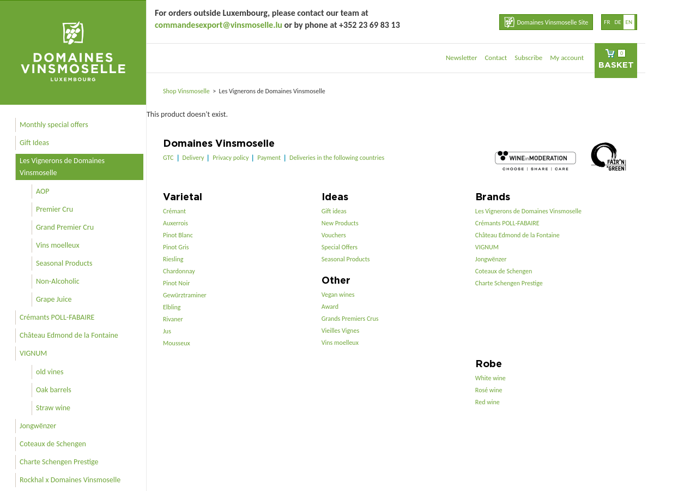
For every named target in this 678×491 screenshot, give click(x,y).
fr (607, 22)
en (629, 22)
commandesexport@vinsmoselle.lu (218, 25)
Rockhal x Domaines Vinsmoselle (70, 479)
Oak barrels (53, 389)
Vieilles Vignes (340, 330)
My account (567, 57)
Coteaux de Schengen (53, 443)
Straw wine (53, 407)
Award (330, 306)
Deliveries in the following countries (336, 157)
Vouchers (334, 235)
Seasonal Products (64, 263)
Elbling (171, 307)
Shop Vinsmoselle (187, 91)
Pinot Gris (176, 247)
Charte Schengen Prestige (59, 461)
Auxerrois (175, 223)
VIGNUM (33, 353)
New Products (340, 223)
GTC (168, 157)
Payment (269, 157)
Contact (496, 57)
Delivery (193, 157)
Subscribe (528, 57)
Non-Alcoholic (58, 281)
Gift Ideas (34, 142)
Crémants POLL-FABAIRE (57, 317)
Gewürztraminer (185, 295)
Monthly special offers (54, 124)
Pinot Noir (176, 283)
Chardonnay (179, 271)
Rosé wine (489, 390)
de (617, 22)
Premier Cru (54, 209)
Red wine (487, 402)
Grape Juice (54, 299)
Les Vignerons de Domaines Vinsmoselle (62, 166)
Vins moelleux (58, 245)
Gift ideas (334, 211)
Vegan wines (338, 294)
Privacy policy (231, 157)
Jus (167, 331)
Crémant (174, 211)
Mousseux (176, 343)
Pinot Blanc (178, 235)
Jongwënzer (38, 425)
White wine (490, 378)
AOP (42, 191)
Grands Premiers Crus (350, 318)
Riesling (173, 259)
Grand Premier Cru (65, 227)
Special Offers (340, 247)
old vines (49, 371)
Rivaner (173, 319)
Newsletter (461, 57)
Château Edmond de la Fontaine (69, 335)
